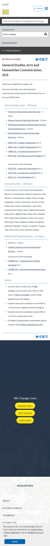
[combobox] (25, 21)
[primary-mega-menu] (46, 8)
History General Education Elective (23, 120)
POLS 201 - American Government (23, 168)
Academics (8, 515)
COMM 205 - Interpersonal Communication (26, 269)
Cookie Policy (37, 530)
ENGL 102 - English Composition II (22, 147)
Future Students (12, 508)
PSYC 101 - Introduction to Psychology (25, 156)
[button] (25, 406)
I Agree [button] (15, 542)
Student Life (9, 522)
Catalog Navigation (12, 50)
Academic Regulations (28, 324)
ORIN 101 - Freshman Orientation (22, 151)
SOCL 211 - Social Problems (20, 177)
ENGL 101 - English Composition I (22, 143)
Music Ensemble (22, 295)
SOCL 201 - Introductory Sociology (23, 173)
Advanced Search (9, 42)
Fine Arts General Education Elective (24, 112)
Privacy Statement (12, 533)
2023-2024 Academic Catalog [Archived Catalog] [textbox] (23, 21)
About (6, 501)
